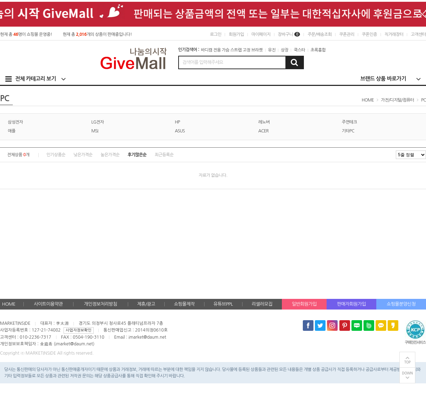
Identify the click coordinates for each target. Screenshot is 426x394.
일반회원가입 (304, 304)
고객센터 (418, 34)
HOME (8, 304)
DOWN (407, 373)
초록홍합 (318, 50)
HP (177, 122)
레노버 (264, 122)
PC (423, 100)
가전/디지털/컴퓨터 (397, 100)
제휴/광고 (146, 304)
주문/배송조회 (319, 34)
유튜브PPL (223, 304)
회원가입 (236, 34)
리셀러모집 (262, 304)
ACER (263, 131)
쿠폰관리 (346, 34)
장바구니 (289, 34)
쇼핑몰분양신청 (401, 304)
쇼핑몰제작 (184, 304)
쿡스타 (299, 50)
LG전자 (97, 122)
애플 (11, 131)
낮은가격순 (82, 155)
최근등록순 (164, 155)
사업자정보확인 (78, 330)
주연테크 (349, 122)
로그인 (215, 34)
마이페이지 (260, 34)
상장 (284, 50)
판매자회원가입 (351, 304)
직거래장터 (393, 34)
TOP (407, 362)
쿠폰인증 (369, 34)
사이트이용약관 (48, 304)
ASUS (180, 131)
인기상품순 (56, 155)
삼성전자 (15, 122)
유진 (271, 50)
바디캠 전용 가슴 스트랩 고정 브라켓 (232, 50)
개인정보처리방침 (100, 304)
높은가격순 (109, 155)
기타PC (348, 131)
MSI (94, 131)
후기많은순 (136, 155)
